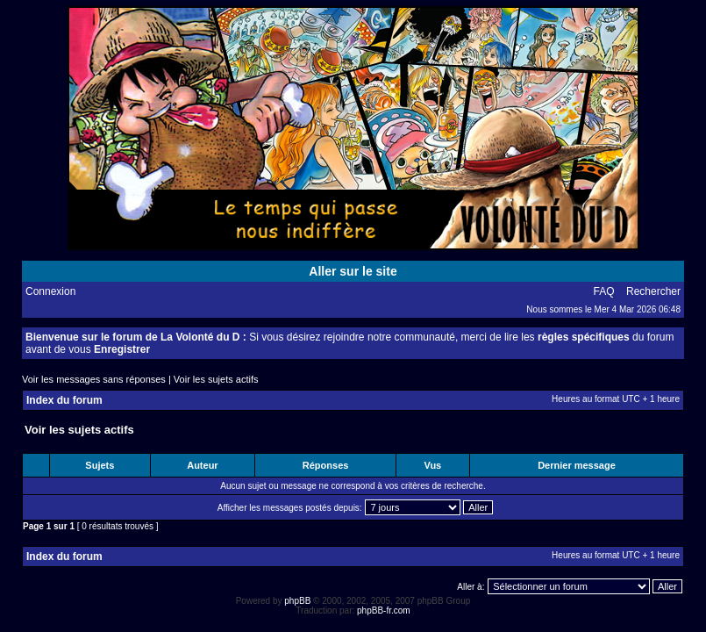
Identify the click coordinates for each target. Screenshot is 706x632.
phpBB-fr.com (383, 610)
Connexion (50, 291)
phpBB (297, 601)
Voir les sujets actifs (216, 379)
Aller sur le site (352, 271)
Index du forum (64, 400)
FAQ (604, 291)
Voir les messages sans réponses (94, 379)
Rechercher (653, 291)
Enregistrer (122, 349)
